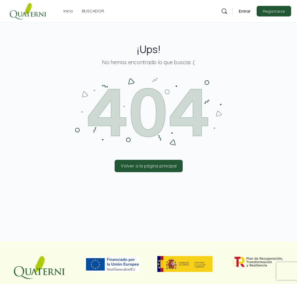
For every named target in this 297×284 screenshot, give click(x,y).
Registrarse (274, 11)
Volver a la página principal (148, 166)
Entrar (244, 11)
